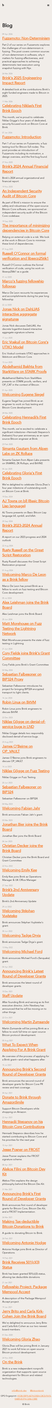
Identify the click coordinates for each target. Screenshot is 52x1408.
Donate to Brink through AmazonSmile (21, 1100)
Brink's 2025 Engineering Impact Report (22, 80)
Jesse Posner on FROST (21, 1149)
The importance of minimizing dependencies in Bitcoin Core (26, 228)
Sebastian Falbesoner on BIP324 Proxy (21, 677)
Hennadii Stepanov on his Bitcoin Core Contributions (23, 1124)
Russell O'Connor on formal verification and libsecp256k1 (25, 256)
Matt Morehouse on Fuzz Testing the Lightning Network (22, 628)
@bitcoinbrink (37, 1390)
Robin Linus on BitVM (19, 702)
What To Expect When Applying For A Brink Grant (23, 1047)
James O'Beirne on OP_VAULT (17, 749)
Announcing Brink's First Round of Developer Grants (24, 1196)
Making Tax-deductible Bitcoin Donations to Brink (23, 1224)
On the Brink (12, 1362)
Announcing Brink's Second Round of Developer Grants (24, 1072)
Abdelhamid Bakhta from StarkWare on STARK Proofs (24, 369)
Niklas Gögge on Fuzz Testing (25, 770)
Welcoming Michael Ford (22, 951)
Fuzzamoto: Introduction (21, 137)
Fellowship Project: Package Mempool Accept (24, 1289)
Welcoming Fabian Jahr (21, 808)
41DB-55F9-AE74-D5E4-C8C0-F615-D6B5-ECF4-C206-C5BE (33, 1397)
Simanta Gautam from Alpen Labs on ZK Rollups (25, 451)
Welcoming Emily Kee (19, 870)
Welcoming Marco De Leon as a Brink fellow (24, 577)
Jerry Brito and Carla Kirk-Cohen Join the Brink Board (24, 1314)
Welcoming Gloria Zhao (21, 1339)
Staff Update (12, 995)
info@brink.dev (19, 1390)
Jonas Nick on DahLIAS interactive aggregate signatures (20, 314)
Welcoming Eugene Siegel (23, 394)
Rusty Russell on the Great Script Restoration (23, 553)
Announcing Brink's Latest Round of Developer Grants (24, 974)
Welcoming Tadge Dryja (21, 935)
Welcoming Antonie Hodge (24, 1242)
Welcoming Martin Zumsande (25, 1022)
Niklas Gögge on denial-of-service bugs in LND (23, 724)
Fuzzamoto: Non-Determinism (26, 38)
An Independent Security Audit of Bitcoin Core (22, 194)
